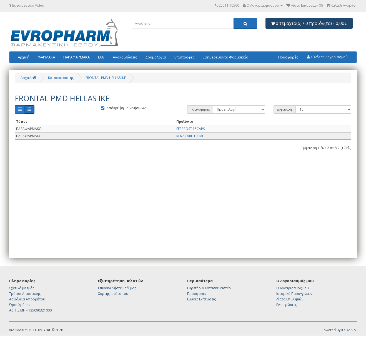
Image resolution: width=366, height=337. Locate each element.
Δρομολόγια (155, 57)
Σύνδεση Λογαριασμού (327, 57)
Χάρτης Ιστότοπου (113, 293)
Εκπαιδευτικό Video (26, 5)
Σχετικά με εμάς (21, 288)
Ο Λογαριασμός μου (292, 288)
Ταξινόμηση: (200, 109)
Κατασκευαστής (61, 77)
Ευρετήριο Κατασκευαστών (209, 288)
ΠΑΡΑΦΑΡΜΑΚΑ (76, 57)
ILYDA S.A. (349, 330)
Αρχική (23, 57)
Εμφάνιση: (285, 109)
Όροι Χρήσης (19, 304)
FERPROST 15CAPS (190, 128)
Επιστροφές (184, 57)
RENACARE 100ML (190, 136)
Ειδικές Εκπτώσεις (201, 299)
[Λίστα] (20, 109)
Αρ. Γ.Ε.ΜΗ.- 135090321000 (30, 310)
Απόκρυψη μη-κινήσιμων (123, 108)
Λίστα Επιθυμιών (289, 299)
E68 (101, 57)
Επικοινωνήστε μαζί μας (117, 288)
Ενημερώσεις (286, 304)
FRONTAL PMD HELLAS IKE (106, 77)
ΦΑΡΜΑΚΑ (46, 57)
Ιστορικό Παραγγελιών (294, 293)
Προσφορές (288, 57)
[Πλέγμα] (29, 109)
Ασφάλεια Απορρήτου (27, 299)
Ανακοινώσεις (125, 57)
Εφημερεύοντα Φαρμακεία (225, 57)
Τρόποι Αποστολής (25, 293)
